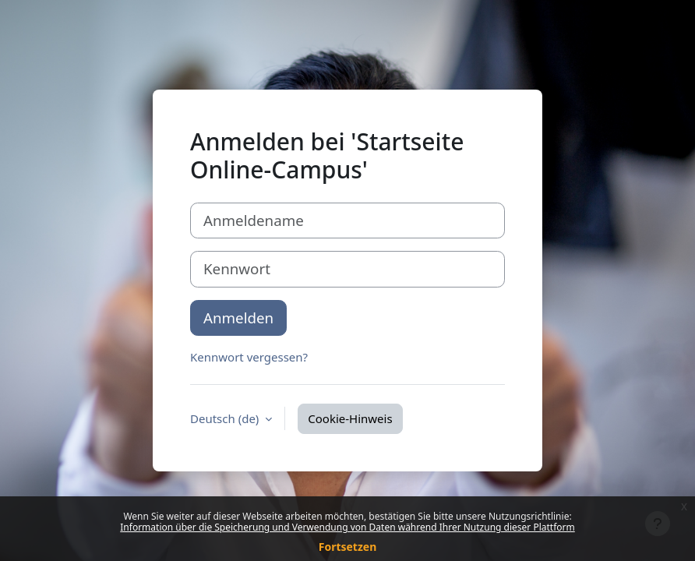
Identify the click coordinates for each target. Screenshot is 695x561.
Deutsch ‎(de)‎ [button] (226, 418)
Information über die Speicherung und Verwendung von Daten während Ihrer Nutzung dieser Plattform (347, 527)
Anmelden (238, 317)
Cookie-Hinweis (350, 418)
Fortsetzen (348, 546)
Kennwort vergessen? (249, 357)
